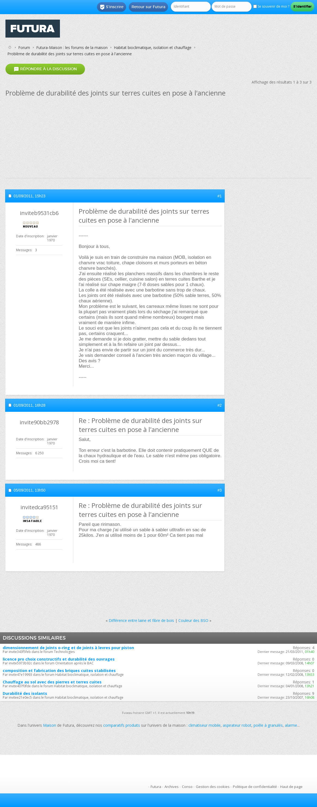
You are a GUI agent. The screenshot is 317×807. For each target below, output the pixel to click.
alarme (291, 725)
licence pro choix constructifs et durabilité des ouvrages (59, 659)
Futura (156, 786)
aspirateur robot (237, 725)
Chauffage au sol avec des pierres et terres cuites (52, 682)
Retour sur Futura (148, 6)
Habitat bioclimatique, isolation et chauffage (152, 47)
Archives (171, 786)
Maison (49, 725)
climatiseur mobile (204, 725)
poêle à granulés (268, 725)
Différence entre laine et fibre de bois (141, 620)
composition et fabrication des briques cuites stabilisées (59, 670)
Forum (24, 47)
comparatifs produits (121, 725)
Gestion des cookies (213, 786)
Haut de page (291, 786)
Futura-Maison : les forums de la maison (72, 47)
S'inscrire (111, 7)
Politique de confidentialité (255, 786)
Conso (187, 786)
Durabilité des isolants (25, 693)
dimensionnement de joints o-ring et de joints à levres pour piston (68, 647)
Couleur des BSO (193, 620)
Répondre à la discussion (45, 69)
